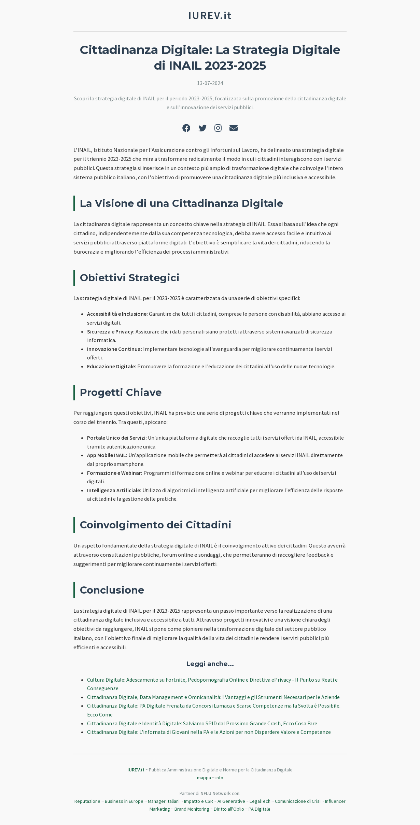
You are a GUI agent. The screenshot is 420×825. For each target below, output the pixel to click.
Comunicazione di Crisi (298, 801)
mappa (204, 777)
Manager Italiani (164, 801)
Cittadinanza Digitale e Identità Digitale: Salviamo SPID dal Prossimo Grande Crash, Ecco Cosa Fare (202, 723)
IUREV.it (135, 770)
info (219, 777)
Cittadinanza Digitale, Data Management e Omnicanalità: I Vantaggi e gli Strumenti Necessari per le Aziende (213, 697)
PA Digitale (259, 809)
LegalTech (260, 801)
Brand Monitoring (191, 809)
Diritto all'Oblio (229, 809)
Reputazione (87, 801)
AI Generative (231, 801)
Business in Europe (124, 801)
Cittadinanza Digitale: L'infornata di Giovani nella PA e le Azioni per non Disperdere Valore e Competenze (209, 731)
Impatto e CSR (198, 801)
